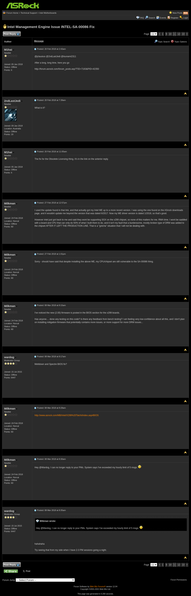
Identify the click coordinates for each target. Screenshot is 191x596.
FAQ (142, 18)
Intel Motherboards (48, 13)
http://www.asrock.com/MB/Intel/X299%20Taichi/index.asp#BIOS (67, 415)
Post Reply (11, 34)
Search (152, 18)
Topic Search (162, 42)
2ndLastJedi (13, 100)
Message (39, 41)
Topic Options (179, 42)
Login (185, 18)
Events (161, 18)
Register (175, 18)
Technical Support (29, 13)
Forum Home (12, 13)
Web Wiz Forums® (98, 587)
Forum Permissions (180, 580)
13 (183, 34)
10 (170, 34)
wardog (10, 357)
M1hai (9, 49)
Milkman (10, 203)
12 (179, 34)
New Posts (177, 13)
